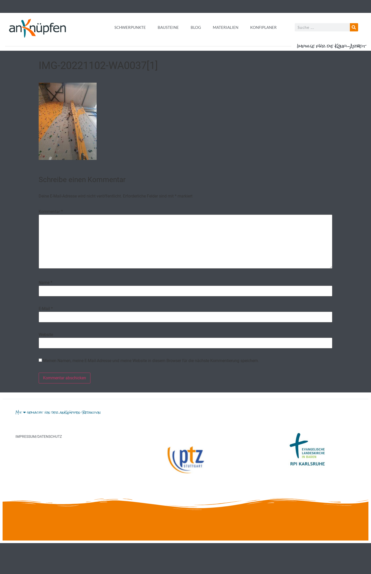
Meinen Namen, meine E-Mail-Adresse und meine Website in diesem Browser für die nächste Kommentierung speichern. (151, 361)
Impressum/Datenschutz (38, 436)
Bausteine (168, 27)
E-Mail (46, 309)
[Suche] (354, 27)
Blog (196, 27)
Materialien (225, 27)
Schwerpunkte (130, 27)
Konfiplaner (263, 27)
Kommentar (51, 212)
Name (45, 283)
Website (46, 335)
